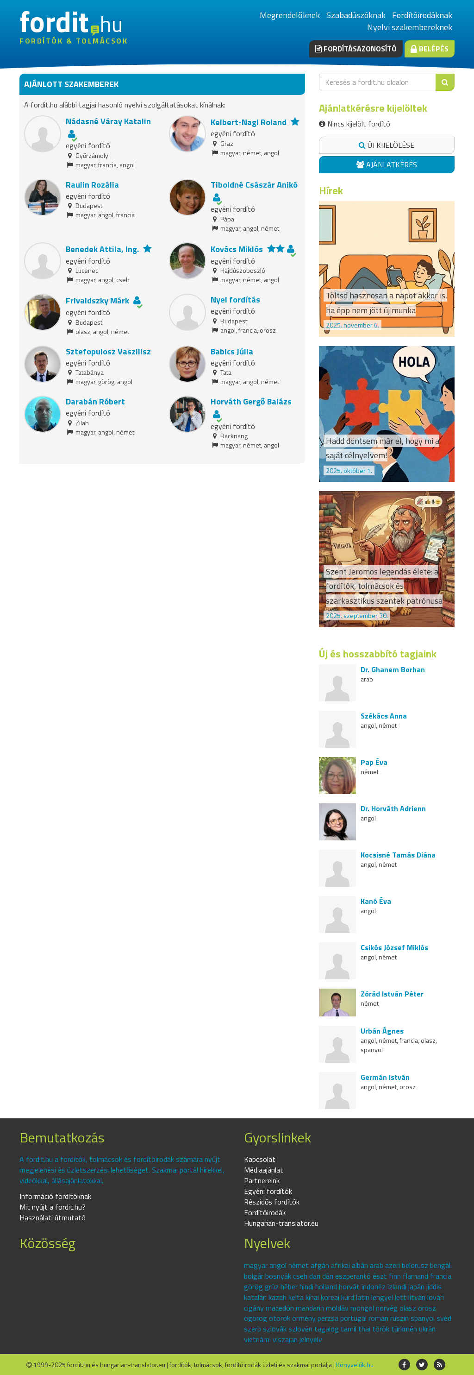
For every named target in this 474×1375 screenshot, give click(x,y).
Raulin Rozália (92, 184)
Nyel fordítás (235, 299)
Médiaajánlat (263, 1169)
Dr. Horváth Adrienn (393, 808)
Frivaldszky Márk (97, 300)
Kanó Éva (376, 901)
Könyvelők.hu (355, 1364)
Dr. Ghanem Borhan (393, 669)
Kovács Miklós (237, 249)
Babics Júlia (232, 351)
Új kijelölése (386, 145)
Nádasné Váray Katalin (108, 121)
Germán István (385, 1077)
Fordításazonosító (356, 48)
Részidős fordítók (271, 1201)
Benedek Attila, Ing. (102, 249)
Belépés (430, 48)
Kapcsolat (259, 1159)
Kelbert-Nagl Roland (249, 122)
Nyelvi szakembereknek (409, 27)
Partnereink (262, 1180)
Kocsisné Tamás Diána (398, 854)
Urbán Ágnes (382, 1030)
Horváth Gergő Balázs (251, 401)
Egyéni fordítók (268, 1191)
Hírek (331, 190)
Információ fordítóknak (55, 1196)
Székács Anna (384, 715)
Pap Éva (374, 762)
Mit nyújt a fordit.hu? (52, 1206)
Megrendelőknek (290, 15)
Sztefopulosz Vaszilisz (108, 351)
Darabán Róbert (95, 401)
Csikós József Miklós (394, 947)
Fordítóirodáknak (422, 15)
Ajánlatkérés (386, 164)
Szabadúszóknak (356, 15)
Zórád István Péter (392, 993)
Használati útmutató (52, 1217)
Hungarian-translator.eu (281, 1223)
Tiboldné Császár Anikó (254, 184)
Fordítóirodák (265, 1212)
